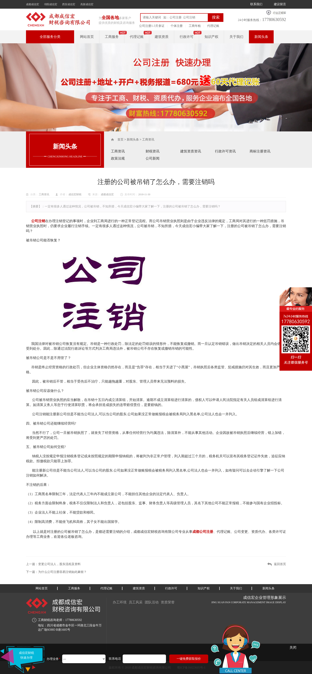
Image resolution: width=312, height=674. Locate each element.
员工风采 (136, 602)
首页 (120, 139)
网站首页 (87, 37)
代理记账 (213, 25)
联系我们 (256, 4)
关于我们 (236, 37)
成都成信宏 (32, 4)
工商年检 (195, 25)
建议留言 (280, 4)
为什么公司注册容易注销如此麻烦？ (62, 572)
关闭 (292, 647)
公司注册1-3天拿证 (151, 25)
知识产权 (211, 37)
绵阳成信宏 (50, 4)
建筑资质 (162, 37)
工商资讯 (148, 139)
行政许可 (186, 37)
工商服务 (112, 37)
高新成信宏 (86, 4)
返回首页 (280, 564)
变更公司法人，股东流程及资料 (59, 564)
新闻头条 (261, 37)
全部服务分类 (50, 37)
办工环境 (120, 602)
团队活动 (152, 602)
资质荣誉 (168, 602)
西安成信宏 (68, 4)
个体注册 (177, 25)
